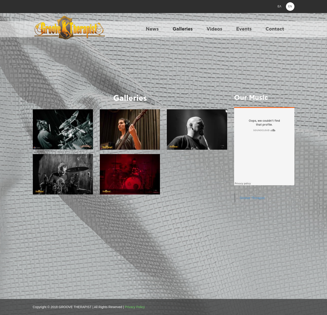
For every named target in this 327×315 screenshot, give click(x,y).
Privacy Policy (135, 307)
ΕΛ (279, 6)
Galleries (183, 29)
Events (244, 29)
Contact (275, 29)
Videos (214, 29)
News (152, 29)
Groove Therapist (252, 198)
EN (290, 6)
